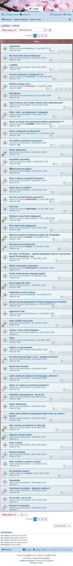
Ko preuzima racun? (19, 471)
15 (66, 70)
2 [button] (38, 35)
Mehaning (30, 48)
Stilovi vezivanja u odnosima (23, 265)
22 (59, 136)
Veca (28, 350)
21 (66, 457)
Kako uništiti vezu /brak (21, 321)
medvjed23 (30, 77)
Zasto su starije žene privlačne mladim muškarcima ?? (36, 121)
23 (63, 136)
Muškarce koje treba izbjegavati (25, 216)
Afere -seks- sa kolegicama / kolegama (28, 112)
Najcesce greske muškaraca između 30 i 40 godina (34, 235)
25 (63, 51)
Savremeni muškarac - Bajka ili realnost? (29, 488)
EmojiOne (49, 561)
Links (36, 8)
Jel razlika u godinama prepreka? (26, 140)
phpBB (28, 555)
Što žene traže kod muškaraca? (25, 55)
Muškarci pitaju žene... (20, 84)
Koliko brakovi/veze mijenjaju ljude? (27, 273)
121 (57, 89)
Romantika (14, 480)
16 (70, 70)
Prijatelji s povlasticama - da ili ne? (26, 394)
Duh (28, 58)
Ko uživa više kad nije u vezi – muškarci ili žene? (33, 357)
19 (59, 457)
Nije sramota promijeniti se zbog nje (27, 425)
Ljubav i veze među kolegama (24, 330)
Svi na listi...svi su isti (20, 497)
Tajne (11, 338)
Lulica (28, 161)
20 (63, 457)
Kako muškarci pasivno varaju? (25, 461)
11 (59, 61)
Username (30, 86)
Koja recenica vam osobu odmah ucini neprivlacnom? (36, 102)
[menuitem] (11, 15)
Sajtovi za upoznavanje (20, 347)
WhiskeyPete (31, 199)
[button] (45, 36)
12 (63, 61)
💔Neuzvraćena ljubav (20, 169)
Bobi (28, 171)
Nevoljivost (14, 93)
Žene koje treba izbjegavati (22, 225)
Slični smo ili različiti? (20, 187)
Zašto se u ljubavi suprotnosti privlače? (29, 385)
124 (69, 89)
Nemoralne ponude (18, 366)
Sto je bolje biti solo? (19, 283)
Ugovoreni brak (17, 311)
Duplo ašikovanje (17, 404)
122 (61, 89)
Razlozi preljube (17, 452)
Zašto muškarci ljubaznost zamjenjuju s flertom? (33, 376)
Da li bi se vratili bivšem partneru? (26, 197)
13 (66, 61)
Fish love (13, 206)
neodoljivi (30, 124)
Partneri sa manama (19, 505)
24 (59, 51)
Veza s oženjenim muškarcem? (24, 131)
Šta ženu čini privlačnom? (22, 244)
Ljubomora (14, 46)
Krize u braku (16, 442)
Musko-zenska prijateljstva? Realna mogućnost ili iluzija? (38, 302)
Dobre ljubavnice (17, 150)
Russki (29, 237)
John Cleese (31, 209)
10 (63, 146)
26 (66, 51)
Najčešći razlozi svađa (20, 435)
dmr (28, 258)
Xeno (28, 105)
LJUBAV (13, 65)
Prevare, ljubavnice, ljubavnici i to (26, 74)
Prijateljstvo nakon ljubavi (22, 292)
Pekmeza (30, 96)
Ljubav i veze (10, 25)
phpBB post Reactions (27, 561)
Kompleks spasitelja (19, 159)
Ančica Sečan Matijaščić (41, 558)
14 (70, 61)
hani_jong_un (32, 133)
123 (65, 89)
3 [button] (42, 35)
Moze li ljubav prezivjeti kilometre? (26, 178)
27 (70, 51)
